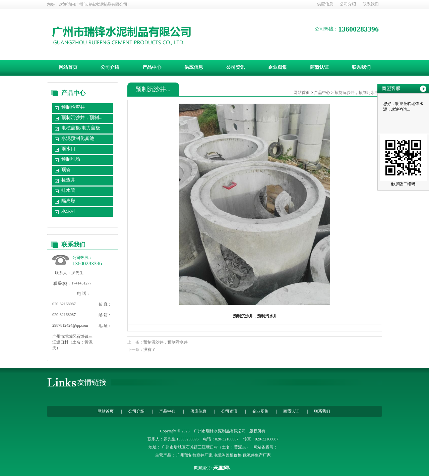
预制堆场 (70, 159)
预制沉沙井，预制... (82, 117)
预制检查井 (73, 107)
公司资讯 (235, 67)
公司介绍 (348, 4)
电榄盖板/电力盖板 (80, 127)
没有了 (149, 349)
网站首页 (68, 67)
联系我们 (371, 4)
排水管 (68, 190)
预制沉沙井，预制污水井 (356, 92)
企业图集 (277, 67)
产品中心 (151, 67)
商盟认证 (319, 67)
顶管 (66, 169)
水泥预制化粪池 (77, 138)
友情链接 (92, 382)
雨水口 (68, 148)
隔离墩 (68, 200)
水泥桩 (68, 211)
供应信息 (325, 4)
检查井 (68, 179)
